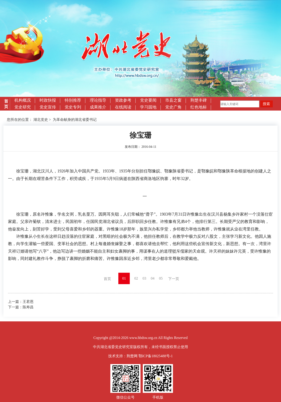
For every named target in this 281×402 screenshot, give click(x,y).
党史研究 (22, 107)
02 (136, 278)
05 (161, 278)
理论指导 (98, 100)
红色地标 (198, 107)
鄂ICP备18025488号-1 (155, 356)
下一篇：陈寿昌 (21, 307)
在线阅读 (123, 107)
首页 (6, 104)
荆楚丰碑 (198, 100)
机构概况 (22, 100)
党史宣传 (48, 107)
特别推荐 (73, 100)
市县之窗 (173, 100)
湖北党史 (40, 120)
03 (144, 278)
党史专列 (73, 107)
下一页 (173, 279)
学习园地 (148, 107)
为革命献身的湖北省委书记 (75, 120)
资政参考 (123, 100)
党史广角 (173, 107)
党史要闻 (148, 100)
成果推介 (98, 107)
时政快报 (48, 100)
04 (152, 278)
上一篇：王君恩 (21, 302)
